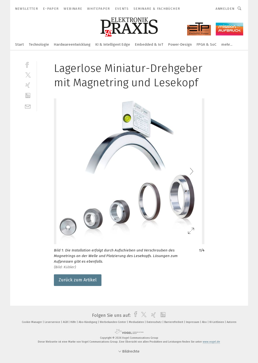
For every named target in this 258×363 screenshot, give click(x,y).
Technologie (39, 44)
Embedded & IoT (149, 44)
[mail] (28, 106)
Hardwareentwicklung (72, 44)
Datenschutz (154, 322)
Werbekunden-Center (113, 322)
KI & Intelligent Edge (112, 44)
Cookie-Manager (32, 322)
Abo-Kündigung (88, 322)
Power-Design (180, 44)
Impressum (193, 322)
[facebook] (28, 64)
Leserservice (53, 322)
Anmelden (225, 9)
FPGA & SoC (206, 44)
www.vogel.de (211, 341)
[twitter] (28, 75)
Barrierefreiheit (174, 322)
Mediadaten (137, 322)
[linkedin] (28, 96)
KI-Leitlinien (217, 322)
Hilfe (73, 322)
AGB (65, 322)
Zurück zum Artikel (78, 280)
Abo (205, 322)
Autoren (231, 322)
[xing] (28, 85)
